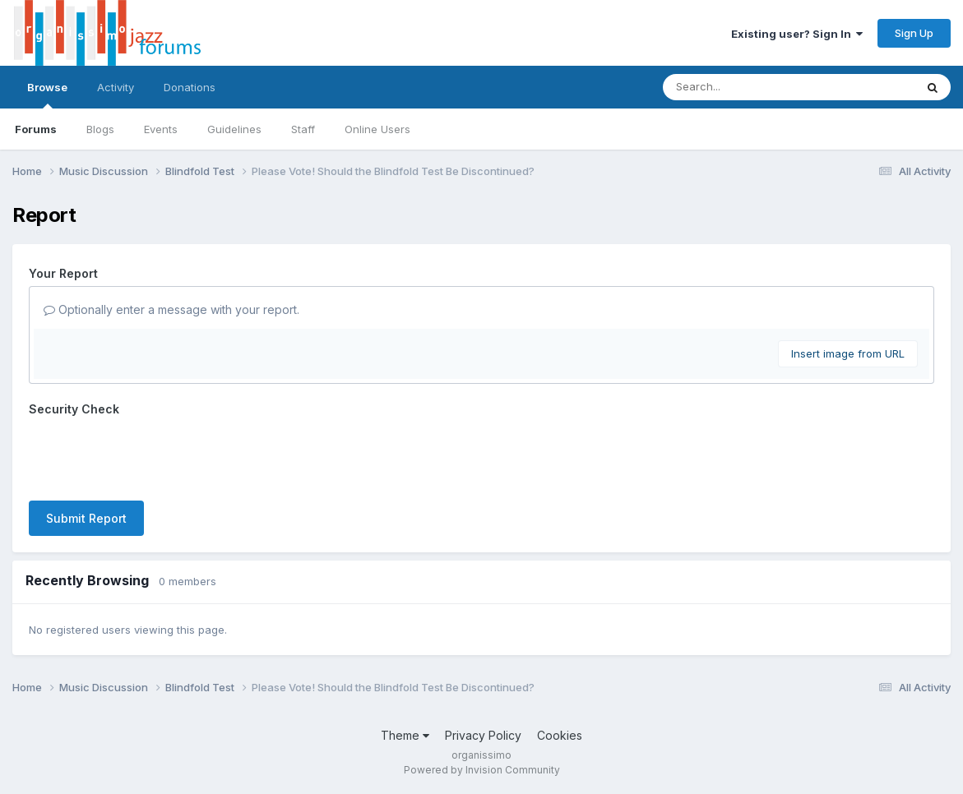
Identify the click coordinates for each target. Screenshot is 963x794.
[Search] (744, 87)
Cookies (559, 735)
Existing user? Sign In (797, 33)
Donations (189, 87)
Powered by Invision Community (482, 770)
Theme (405, 735)
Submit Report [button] (86, 518)
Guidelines (234, 129)
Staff (303, 129)
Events (161, 129)
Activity (115, 87)
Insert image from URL (848, 353)
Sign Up (914, 32)
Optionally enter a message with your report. (171, 309)
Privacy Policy (483, 735)
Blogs (100, 129)
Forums (36, 129)
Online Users (377, 129)
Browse (47, 94)
